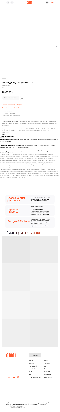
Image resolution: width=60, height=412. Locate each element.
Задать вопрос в (9, 105)
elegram (19, 105)
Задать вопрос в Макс (11, 107)
